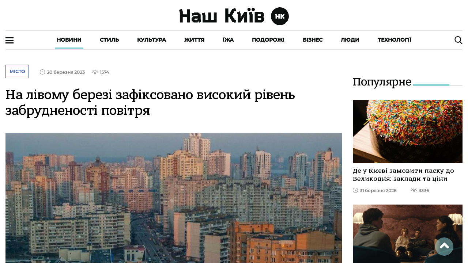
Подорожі (268, 40)
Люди (350, 40)
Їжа (228, 40)
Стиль (109, 40)
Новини (69, 40)
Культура (151, 40)
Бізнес (312, 40)
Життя (194, 40)
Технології (394, 40)
